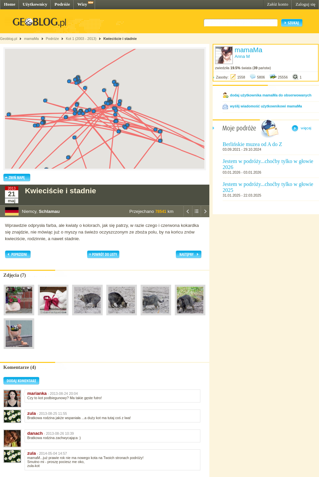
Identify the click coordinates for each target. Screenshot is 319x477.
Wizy (82, 4)
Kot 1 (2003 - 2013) (81, 39)
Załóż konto (277, 4)
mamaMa (31, 39)
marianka (37, 393)
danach (35, 433)
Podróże (62, 4)
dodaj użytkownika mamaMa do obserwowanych (270, 95)
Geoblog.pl (8, 39)
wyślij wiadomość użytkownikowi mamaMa (266, 106)
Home (9, 4)
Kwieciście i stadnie (120, 39)
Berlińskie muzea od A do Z (252, 144)
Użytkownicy (35, 4)
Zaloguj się (305, 4)
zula (31, 413)
